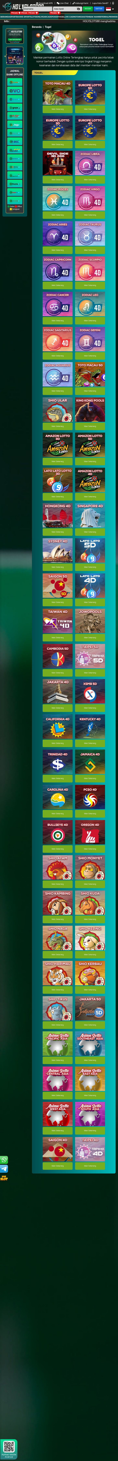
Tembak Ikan (92, 17)
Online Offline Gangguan (15, 207)
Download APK (44, 3)
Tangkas (81, 17)
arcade (48, 17)
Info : (7, 21)
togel (61, 17)
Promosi (113, 17)
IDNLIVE (40, 17)
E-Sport (26, 17)
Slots (33, 17)
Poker (55, 17)
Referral (104, 17)
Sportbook (16, 17)
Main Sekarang (58, 109)
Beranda (5, 17)
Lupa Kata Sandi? (100, 3)
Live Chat (63, 3)
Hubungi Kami (80, 3)
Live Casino (71, 17)
